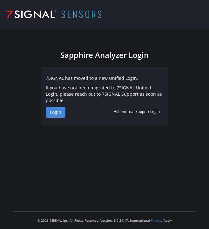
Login (55, 112)
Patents (157, 220)
